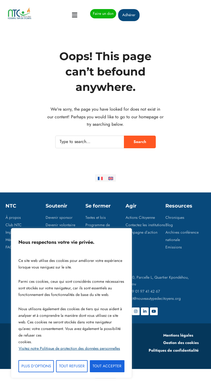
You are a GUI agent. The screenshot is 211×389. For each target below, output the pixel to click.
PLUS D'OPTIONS (36, 366)
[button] (74, 15)
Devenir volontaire (60, 225)
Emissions (173, 247)
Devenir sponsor (59, 217)
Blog (169, 225)
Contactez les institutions (145, 225)
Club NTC (13, 225)
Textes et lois (95, 217)
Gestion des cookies (181, 342)
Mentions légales (178, 335)
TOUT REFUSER (72, 366)
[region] (71, 303)
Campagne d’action (141, 232)
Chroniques (174, 217)
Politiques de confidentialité (174, 350)
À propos (13, 217)
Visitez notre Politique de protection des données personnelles (69, 348)
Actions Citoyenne (140, 217)
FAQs (9, 247)
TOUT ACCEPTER (107, 366)
